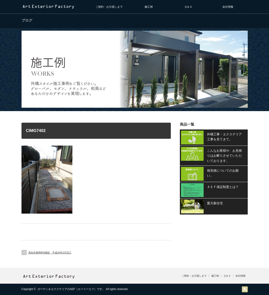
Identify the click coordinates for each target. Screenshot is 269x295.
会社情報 (227, 6)
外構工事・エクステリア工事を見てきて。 (224, 136)
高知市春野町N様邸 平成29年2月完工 (49, 252)
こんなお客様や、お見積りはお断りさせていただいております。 (224, 156)
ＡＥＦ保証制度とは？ (223, 187)
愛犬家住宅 (215, 203)
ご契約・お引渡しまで (109, 6)
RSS (245, 289)
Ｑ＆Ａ (188, 6)
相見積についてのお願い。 (223, 173)
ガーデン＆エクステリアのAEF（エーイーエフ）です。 (71, 289)
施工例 (149, 6)
